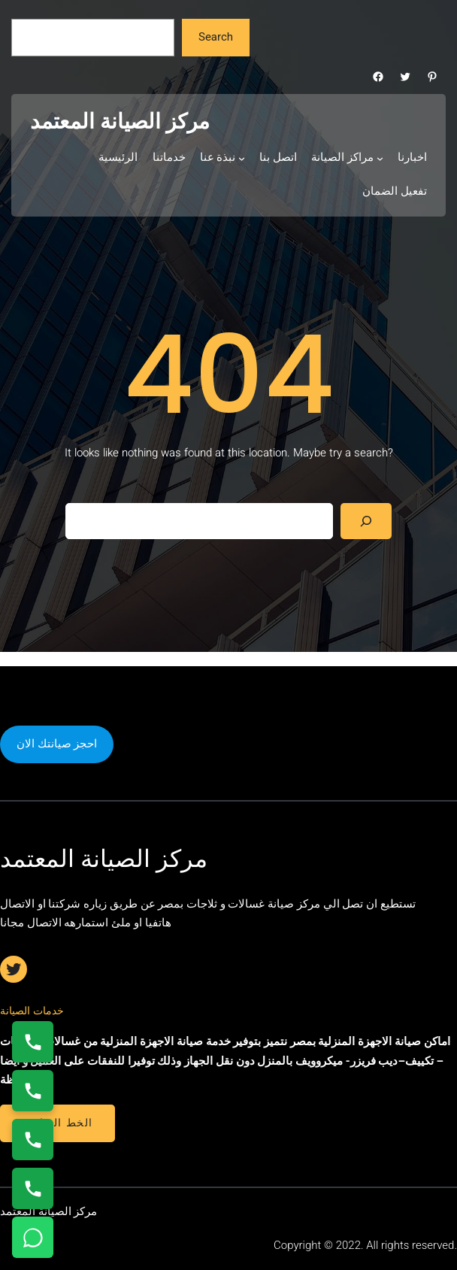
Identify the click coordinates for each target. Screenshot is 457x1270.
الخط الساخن (57, 1122)
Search (215, 37)
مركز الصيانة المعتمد (120, 121)
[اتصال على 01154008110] (32, 1041)
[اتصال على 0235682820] (32, 1090)
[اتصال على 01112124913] (32, 1139)
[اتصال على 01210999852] (32, 1188)
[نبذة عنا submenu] (241, 158)
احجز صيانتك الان (57, 743)
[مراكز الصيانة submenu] (380, 158)
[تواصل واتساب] (32, 1237)
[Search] (366, 521)
